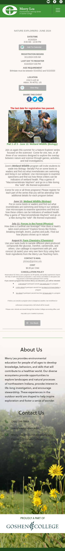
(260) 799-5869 (20, 421)
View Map (34, 88)
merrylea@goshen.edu (24, 428)
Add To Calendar (34, 47)
